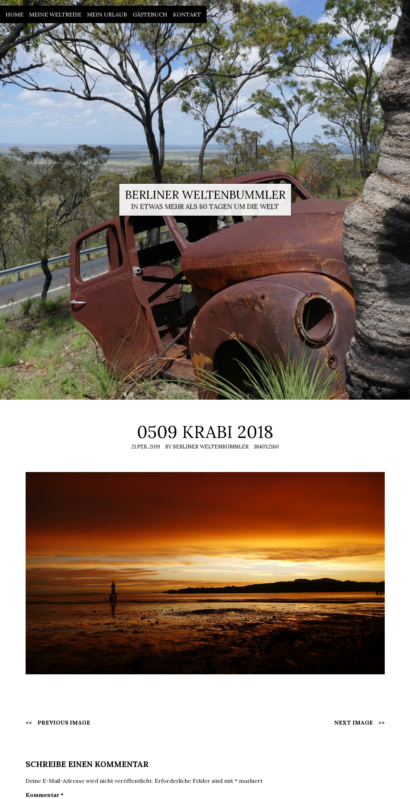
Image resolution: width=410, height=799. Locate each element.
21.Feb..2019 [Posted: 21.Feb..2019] (145, 447)
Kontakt (187, 14)
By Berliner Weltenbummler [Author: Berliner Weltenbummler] (207, 447)
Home (14, 14)
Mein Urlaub (107, 14)
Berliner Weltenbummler (205, 195)
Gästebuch (150, 14)
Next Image (353, 722)
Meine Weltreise (55, 14)
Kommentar (44, 794)
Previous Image (64, 722)
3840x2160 (266, 447)
